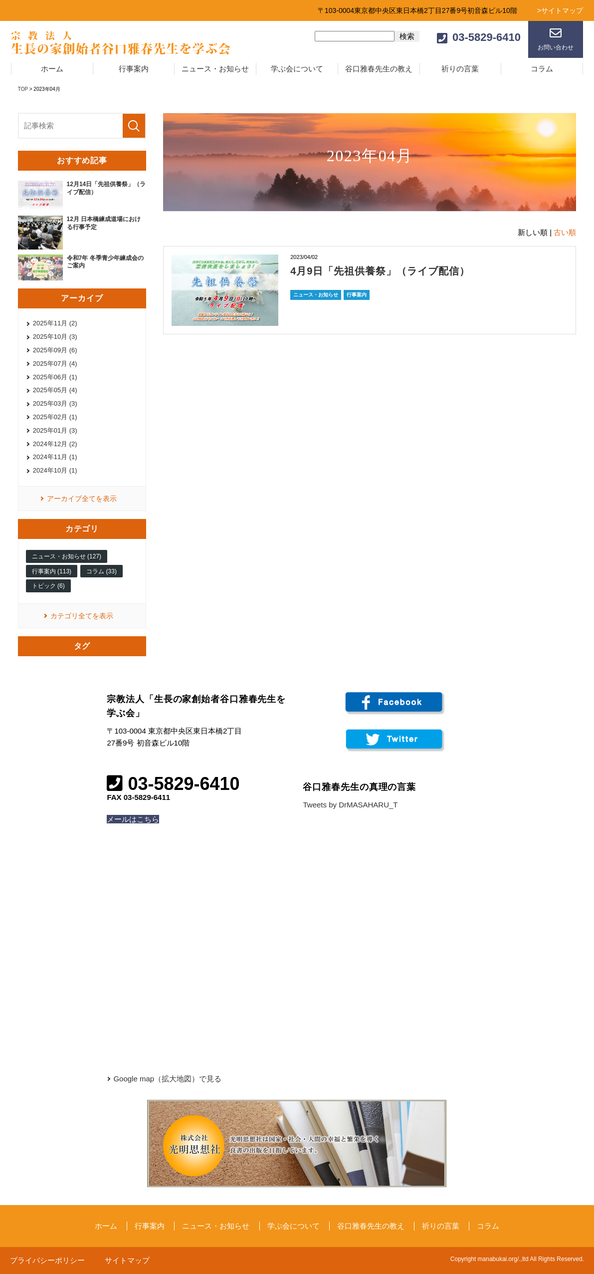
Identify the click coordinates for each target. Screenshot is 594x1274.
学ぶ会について (297, 68)
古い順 (565, 232)
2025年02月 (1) (55, 417)
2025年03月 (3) (55, 403)
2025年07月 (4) (55, 363)
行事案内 (134, 68)
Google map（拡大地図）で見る (167, 1078)
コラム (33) (101, 571)
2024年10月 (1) (55, 470)
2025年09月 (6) (55, 350)
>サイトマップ (560, 10)
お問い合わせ (556, 47)
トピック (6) (48, 585)
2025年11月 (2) (55, 323)
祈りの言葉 (460, 68)
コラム (542, 68)
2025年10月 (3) (55, 336)
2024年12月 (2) (55, 444)
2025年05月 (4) (55, 390)
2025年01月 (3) (55, 430)
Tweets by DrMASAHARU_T (350, 804)
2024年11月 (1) (55, 457)
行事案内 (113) (51, 571)
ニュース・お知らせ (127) (66, 556)
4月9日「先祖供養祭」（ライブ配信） (380, 270)
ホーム (52, 68)
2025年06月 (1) (55, 377)
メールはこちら (133, 819)
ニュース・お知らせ (215, 68)
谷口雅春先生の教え (378, 68)
